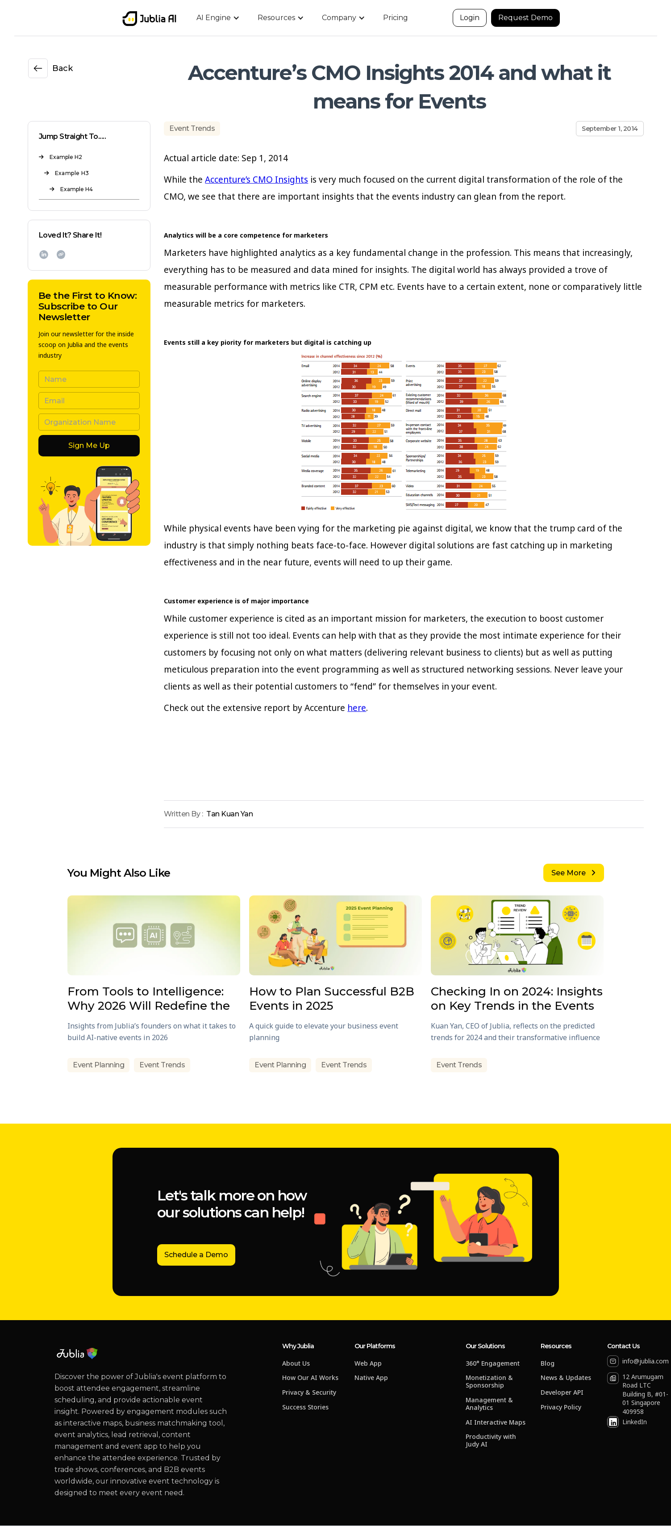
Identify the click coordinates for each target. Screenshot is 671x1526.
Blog (547, 1363)
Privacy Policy (561, 1407)
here (356, 708)
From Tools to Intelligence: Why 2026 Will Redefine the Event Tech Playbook (148, 998)
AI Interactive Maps (495, 1422)
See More (573, 873)
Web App (368, 1363)
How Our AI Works (310, 1378)
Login (469, 17)
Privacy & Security (309, 1392)
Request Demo (525, 17)
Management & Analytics (489, 1404)
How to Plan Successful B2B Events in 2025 (331, 998)
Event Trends (192, 128)
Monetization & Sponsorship (489, 1381)
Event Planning (98, 1065)
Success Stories (305, 1407)
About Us (296, 1363)
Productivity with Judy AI (491, 1440)
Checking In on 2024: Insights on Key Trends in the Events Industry (517, 998)
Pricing (395, 17)
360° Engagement (493, 1363)
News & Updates (566, 1378)
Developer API (562, 1392)
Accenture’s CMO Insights (256, 179)
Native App (371, 1378)
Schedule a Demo (196, 1254)
